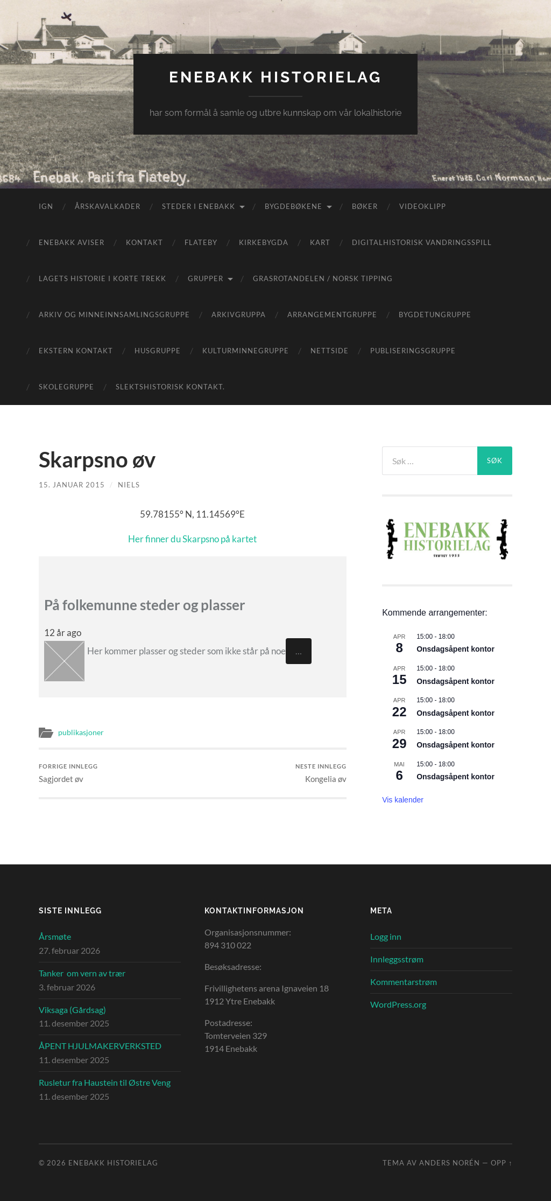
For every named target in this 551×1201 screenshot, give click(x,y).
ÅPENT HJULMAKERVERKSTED (100, 1046)
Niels (129, 484)
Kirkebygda (263, 242)
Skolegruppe (66, 386)
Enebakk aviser (71, 242)
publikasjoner (81, 732)
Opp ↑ (501, 1162)
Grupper (205, 278)
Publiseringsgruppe (413, 350)
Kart (320, 242)
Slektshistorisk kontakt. (170, 386)
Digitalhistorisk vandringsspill (422, 242)
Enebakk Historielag (275, 77)
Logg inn (385, 936)
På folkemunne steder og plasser (144, 605)
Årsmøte (55, 936)
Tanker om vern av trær (82, 973)
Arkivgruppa (238, 314)
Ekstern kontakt (76, 350)
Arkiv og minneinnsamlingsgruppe (114, 314)
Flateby (201, 242)
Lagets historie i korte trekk (102, 278)
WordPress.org (398, 1004)
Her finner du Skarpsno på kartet (192, 538)
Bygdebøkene (293, 206)
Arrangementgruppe (332, 314)
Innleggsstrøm (396, 959)
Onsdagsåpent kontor (455, 649)
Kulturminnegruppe (245, 350)
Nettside (329, 350)
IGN (46, 206)
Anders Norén (449, 1162)
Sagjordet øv (68, 773)
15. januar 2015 (72, 484)
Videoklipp (422, 206)
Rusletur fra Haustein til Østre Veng (105, 1082)
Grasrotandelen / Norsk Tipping (323, 278)
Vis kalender (402, 799)
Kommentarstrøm (403, 981)
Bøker (365, 206)
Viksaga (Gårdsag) (72, 1009)
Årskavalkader (107, 206)
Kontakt (144, 242)
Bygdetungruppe (435, 314)
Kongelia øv (321, 773)
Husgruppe (158, 350)
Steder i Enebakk (198, 206)
